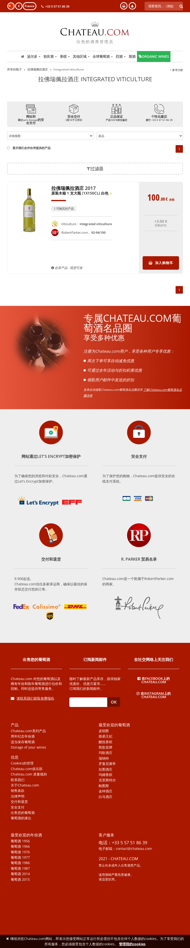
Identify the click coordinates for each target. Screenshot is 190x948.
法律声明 (17, 796)
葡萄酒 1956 (20, 841)
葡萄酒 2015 (20, 879)
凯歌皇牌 (105, 747)
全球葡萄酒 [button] (103, 56)
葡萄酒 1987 (20, 868)
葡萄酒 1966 (20, 846)
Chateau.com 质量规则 (29, 774)
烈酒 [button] (121, 56)
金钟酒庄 (105, 791)
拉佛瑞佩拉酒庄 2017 (81, 191)
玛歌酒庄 (105, 752)
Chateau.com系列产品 (28, 731)
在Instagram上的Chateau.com (154, 695)
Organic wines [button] (153, 56)
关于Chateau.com (25, 785)
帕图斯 (104, 785)
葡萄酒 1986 (20, 863)
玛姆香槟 (105, 774)
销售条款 (17, 790)
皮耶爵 (104, 731)
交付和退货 (19, 801)
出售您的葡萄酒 (23, 812)
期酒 (132, 56)
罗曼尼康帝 (107, 763)
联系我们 (17, 780)
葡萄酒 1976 (20, 852)
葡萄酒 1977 (20, 857)
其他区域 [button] (81, 56)
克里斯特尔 (107, 780)
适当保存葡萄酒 (23, 742)
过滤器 (95, 169)
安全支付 (17, 807)
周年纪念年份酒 (23, 736)
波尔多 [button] (34, 56)
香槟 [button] (65, 56)
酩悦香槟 (105, 742)
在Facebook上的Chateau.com (153, 680)
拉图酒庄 (105, 769)
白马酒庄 (105, 796)
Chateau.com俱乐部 (26, 769)
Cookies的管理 (22, 763)
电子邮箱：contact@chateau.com (125, 848)
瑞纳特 (104, 758)
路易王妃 (105, 736)
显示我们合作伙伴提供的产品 (29, 148)
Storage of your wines (28, 747)
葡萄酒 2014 (20, 874)
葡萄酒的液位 (21, 818)
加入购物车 (160, 262)
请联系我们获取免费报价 (32, 698)
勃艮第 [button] (50, 56)
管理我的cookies (132, 944)
